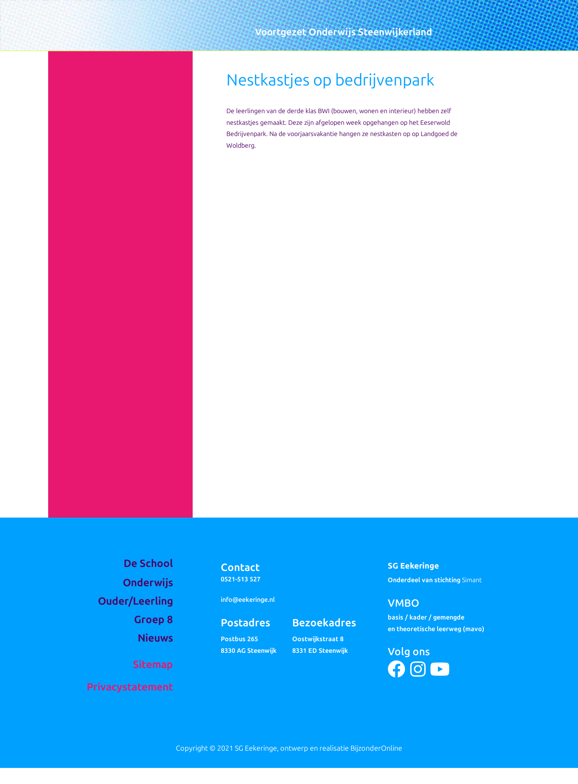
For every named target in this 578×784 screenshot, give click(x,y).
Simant (472, 580)
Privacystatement (130, 687)
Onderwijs (148, 583)
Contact (240, 567)
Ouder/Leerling (135, 601)
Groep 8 (153, 619)
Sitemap (153, 664)
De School (148, 563)
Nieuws (155, 638)
